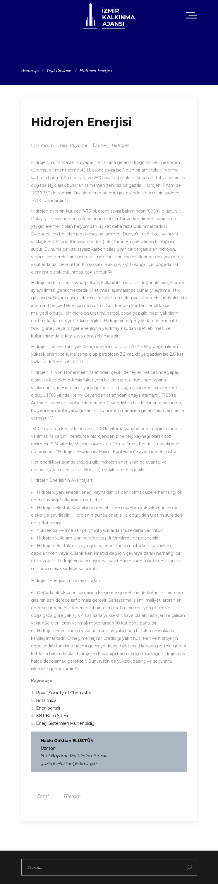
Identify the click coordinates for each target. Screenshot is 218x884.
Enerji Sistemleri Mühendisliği (66, 723)
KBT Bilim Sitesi (52, 715)
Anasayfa (30, 70)
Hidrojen (120, 145)
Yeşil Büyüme (58, 70)
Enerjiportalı (48, 708)
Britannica (46, 700)
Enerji (104, 145)
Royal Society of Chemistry (63, 692)
